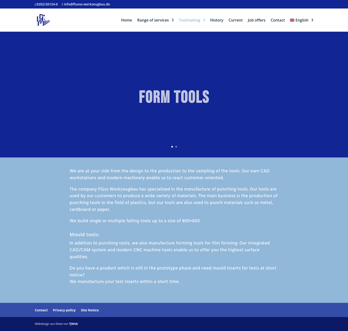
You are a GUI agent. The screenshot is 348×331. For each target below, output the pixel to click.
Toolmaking (189, 20)
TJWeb (73, 324)
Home (126, 20)
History (216, 20)
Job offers (257, 20)
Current (236, 20)
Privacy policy (64, 310)
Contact (278, 20)
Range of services (153, 20)
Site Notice (90, 310)
